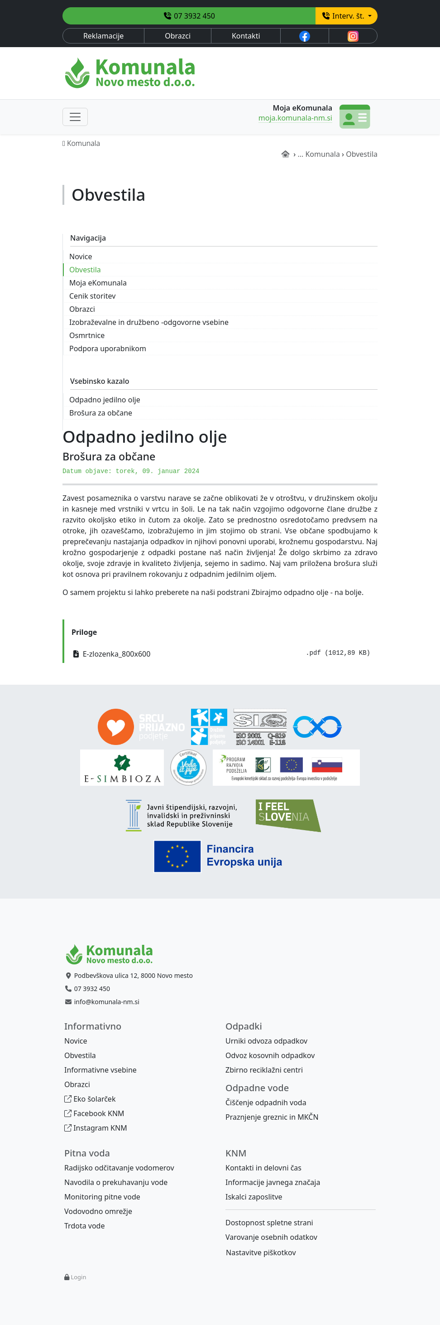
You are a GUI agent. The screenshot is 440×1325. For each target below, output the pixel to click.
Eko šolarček (89, 1099)
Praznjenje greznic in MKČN (272, 1117)
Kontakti (246, 36)
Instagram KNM (95, 1128)
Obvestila (85, 270)
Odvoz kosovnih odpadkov (270, 1055)
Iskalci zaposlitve (253, 1197)
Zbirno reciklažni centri (264, 1070)
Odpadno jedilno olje (104, 400)
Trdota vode (84, 1226)
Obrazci (178, 36)
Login (78, 1277)
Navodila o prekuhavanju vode (115, 1182)
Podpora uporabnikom (107, 348)
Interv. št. (343, 16)
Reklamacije (103, 36)
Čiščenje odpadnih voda (265, 1102)
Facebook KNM (94, 1113)
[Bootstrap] (113, 954)
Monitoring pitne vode (102, 1197)
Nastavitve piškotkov (261, 1252)
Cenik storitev (92, 296)
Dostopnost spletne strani (269, 1223)
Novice (80, 256)
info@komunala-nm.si (106, 1001)
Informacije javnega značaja (272, 1182)
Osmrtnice (87, 335)
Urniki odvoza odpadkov (266, 1041)
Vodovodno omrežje (98, 1211)
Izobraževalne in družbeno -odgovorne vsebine (149, 322)
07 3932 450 (189, 16)
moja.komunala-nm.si (295, 118)
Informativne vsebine (100, 1070)
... (300, 154)
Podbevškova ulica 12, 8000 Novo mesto (133, 975)
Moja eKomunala (98, 283)
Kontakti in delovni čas (263, 1168)
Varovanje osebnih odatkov (271, 1237)
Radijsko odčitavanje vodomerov (119, 1168)
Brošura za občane (100, 413)
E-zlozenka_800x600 (221, 653)
